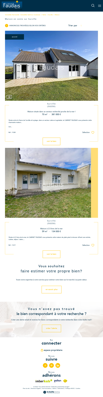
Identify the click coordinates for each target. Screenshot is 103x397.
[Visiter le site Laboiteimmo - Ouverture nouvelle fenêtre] (51, 393)
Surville (50, 15)
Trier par (72, 25)
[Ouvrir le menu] (99, 5)
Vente (44, 15)
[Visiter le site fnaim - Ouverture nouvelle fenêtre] (65, 380)
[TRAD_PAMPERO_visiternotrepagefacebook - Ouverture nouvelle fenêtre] (45, 365)
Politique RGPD (69, 388)
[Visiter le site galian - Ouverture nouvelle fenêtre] (57, 380)
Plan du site (26, 388)
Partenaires (60, 388)
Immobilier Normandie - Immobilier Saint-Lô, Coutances (22, 15)
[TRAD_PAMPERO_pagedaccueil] (12, 10)
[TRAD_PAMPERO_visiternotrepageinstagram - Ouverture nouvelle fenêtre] (51, 365)
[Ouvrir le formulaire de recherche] (93, 6)
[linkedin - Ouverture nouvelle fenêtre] (58, 365)
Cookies (78, 388)
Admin (54, 388)
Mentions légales (36, 388)
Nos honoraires (46, 388)
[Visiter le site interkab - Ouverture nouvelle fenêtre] (44, 380)
